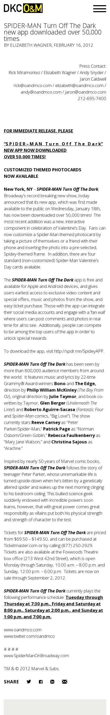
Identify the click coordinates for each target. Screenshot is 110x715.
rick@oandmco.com (33, 85)
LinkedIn (52, 682)
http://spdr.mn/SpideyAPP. (79, 351)
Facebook (41, 682)
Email (64, 682)
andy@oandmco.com (41, 92)
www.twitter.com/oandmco (29, 636)
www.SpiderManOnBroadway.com (36, 656)
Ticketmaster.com (20, 545)
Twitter (29, 681)
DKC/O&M (23, 8)
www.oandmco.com (23, 630)
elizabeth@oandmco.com (79, 85)
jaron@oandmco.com (85, 92)
